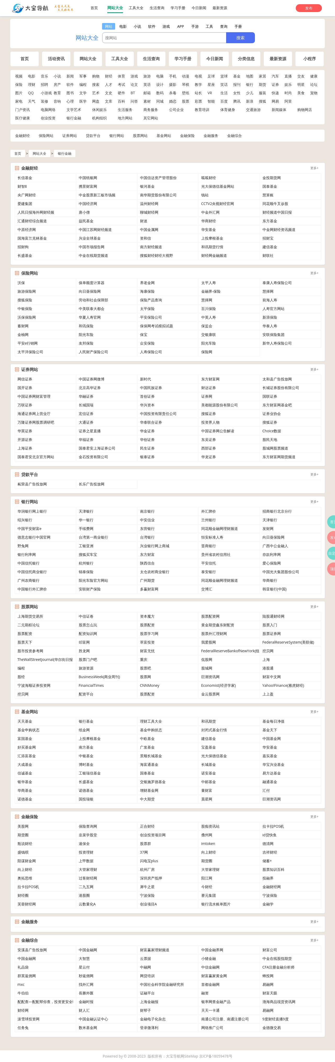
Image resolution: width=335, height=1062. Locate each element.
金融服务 (211, 135)
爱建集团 (25, 203)
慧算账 (268, 194)
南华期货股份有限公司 (158, 194)
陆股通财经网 (273, 616)
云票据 (145, 958)
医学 (83, 101)
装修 (44, 101)
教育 (57, 92)
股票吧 (145, 668)
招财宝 (268, 238)
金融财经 (22, 135)
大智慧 (84, 958)
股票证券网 (272, 633)
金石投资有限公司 (93, 456)
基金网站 (164, 135)
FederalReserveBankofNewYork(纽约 (230, 651)
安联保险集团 (273, 334)
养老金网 (147, 282)
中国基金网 (272, 738)
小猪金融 (208, 958)
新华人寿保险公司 (277, 343)
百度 (224, 101)
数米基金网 (88, 1027)
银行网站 (116, 135)
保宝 (143, 334)
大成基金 (25, 764)
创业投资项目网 (153, 834)
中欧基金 (147, 738)
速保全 (84, 843)
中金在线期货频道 (93, 255)
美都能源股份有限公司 (219, 404)
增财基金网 (149, 790)
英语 (147, 84)
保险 (19, 84)
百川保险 (208, 308)
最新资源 (220, 7)
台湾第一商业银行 (93, 537)
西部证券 (208, 448)
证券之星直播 (90, 430)
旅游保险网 (27, 291)
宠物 (313, 92)
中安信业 (147, 519)
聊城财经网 (149, 212)
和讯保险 (86, 325)
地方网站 (125, 117)
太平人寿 (208, 282)
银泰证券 (147, 456)
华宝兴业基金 (273, 764)
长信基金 (25, 177)
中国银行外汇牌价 (32, 589)
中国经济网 (88, 203)
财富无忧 (147, 650)
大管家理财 (88, 869)
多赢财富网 (149, 589)
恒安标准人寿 (212, 537)
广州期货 (147, 580)
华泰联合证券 (151, 422)
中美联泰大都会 (91, 308)
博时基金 (86, 764)
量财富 (206, 790)
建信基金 (270, 246)
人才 (108, 84)
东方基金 (270, 220)
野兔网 (23, 545)
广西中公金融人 (275, 545)
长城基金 (208, 764)
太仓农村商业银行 (154, 571)
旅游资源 (86, 668)
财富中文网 (272, 676)
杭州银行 (86, 563)
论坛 (313, 84)
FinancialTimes (91, 685)
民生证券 (147, 448)
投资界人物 (210, 422)
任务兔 (23, 1027)
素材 (147, 101)
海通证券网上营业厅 (34, 413)
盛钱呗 (23, 852)
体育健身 (227, 109)
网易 (275, 101)
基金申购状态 (29, 729)
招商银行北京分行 (277, 511)
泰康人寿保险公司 (277, 282)
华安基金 (208, 229)
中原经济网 (27, 229)
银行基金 (86, 721)
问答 (134, 101)
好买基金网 (27, 747)
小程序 (309, 59)
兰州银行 (208, 519)
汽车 (275, 76)
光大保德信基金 (214, 755)
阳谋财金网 (27, 860)
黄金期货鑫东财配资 (217, 624)
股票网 (145, 676)
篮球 (224, 76)
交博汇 (206, 589)
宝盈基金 (208, 747)
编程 (83, 84)
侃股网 (206, 659)
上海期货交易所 (30, 616)
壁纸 (185, 92)
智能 (211, 101)
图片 (19, 92)
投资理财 (86, 852)
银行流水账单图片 (216, 903)
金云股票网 (210, 694)
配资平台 (86, 694)
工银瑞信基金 (90, 773)
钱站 (205, 194)
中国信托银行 (29, 563)
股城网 (206, 668)
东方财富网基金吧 (277, 404)
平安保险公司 (151, 317)
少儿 (249, 92)
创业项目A (148, 903)
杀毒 (172, 92)
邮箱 (147, 92)
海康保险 (147, 291)
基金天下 (270, 729)
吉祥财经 (270, 852)
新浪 (249, 101)
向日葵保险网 (90, 291)
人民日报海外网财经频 (36, 212)
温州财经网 (149, 203)
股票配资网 (210, 616)
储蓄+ (267, 860)
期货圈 (23, 834)
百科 (121, 101)
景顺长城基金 (151, 755)
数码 (160, 92)
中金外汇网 (210, 212)
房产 (57, 84)
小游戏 (46, 92)
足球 (211, 76)
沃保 (21, 282)
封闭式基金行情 (214, 729)
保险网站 (46, 135)
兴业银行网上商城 (154, 545)
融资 (205, 993)
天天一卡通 (210, 1010)
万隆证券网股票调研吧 (36, 422)
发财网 (268, 528)
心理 (70, 101)
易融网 (268, 984)
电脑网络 (48, 109)
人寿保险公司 (151, 351)
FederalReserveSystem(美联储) (288, 642)
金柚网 (23, 334)
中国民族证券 (151, 387)
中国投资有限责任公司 (158, 413)
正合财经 (147, 826)
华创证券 (147, 439)
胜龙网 (84, 650)
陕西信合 (147, 563)
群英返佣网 (27, 975)
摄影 (172, 84)
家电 (19, 101)
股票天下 (25, 642)
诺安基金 (208, 773)
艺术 (95, 92)
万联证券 (25, 404)
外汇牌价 (208, 511)
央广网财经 (27, 194)
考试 (121, 84)
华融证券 (86, 396)
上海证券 (25, 448)
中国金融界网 (212, 949)
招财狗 (23, 246)
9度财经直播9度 (276, 1018)
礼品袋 (23, 967)
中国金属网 (149, 229)
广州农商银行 (29, 580)
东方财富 (147, 554)
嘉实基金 (270, 755)
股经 (21, 676)
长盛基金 (25, 255)
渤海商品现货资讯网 (279, 1001)
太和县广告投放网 (277, 379)
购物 (95, 76)
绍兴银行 (25, 519)
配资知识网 (88, 633)
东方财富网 (210, 379)
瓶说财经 (25, 843)
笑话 (224, 84)
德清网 (268, 843)
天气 (31, 101)
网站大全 (115, 7)
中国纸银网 (88, 177)
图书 (70, 92)
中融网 (145, 967)
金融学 (268, 903)
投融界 (268, 878)
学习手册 (178, 7)
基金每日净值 (273, 721)
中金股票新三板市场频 (97, 194)
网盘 (95, 101)
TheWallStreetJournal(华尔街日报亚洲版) (45, 660)
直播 (288, 76)
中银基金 (86, 755)
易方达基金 (272, 773)
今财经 (206, 886)
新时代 (145, 379)
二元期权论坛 (29, 624)
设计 (160, 84)
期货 (262, 84)
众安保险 (147, 343)
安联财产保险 (90, 589)
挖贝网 (268, 650)
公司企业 (176, 109)
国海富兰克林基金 (32, 238)
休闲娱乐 (99, 109)
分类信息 (246, 59)
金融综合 (234, 135)
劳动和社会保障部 (93, 299)
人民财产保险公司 (93, 351)
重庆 (143, 659)
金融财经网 (272, 886)
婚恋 (172, 101)
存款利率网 (272, 554)
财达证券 (208, 387)
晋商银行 (208, 545)
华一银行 (86, 519)
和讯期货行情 (212, 246)
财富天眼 (270, 993)
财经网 (23, 1010)
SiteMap (191, 1056)
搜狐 (262, 101)
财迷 (143, 220)
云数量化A (87, 903)
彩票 (198, 101)
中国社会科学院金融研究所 (162, 984)
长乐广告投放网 (91, 484)
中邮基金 (208, 781)
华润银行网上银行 (32, 511)
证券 (275, 84)
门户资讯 (22, 109)
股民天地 (270, 439)
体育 (121, 76)
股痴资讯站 (210, 826)
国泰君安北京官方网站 (36, 456)
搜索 (95, 84)
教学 (198, 84)
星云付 (84, 967)
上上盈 (268, 694)
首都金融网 (210, 984)
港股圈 (84, 895)
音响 (57, 101)
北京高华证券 (90, 387)
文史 (108, 92)
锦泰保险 (86, 571)
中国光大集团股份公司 (281, 571)
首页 (94, 7)
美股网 (23, 826)
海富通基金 (149, 764)
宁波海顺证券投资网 (34, 685)
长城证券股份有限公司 (281, 387)
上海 (266, 659)
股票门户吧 (88, 659)
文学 (83, 92)
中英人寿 (208, 317)
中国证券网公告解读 (217, 430)
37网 (144, 852)
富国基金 (25, 738)
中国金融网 (88, 949)
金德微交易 (272, 1027)
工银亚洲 (86, 545)
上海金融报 (149, 1001)
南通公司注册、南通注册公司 (225, 1018)
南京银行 (147, 511)
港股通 (268, 668)
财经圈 (23, 895)
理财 (31, 84)
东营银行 (147, 528)
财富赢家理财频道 (154, 949)
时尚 (288, 92)
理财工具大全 (151, 721)
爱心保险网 (272, 563)
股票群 (145, 843)
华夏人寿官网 (90, 317)
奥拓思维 (25, 878)
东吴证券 (208, 439)
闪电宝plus (149, 860)
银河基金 (147, 186)
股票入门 (270, 624)
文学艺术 (73, 109)
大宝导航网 (175, 1056)
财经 (108, 76)
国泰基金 (270, 186)
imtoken (208, 843)
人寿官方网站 (273, 308)
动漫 (185, 76)
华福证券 (86, 439)
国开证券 (25, 387)
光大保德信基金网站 (217, 186)
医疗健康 (22, 117)
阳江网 (206, 878)
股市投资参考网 (30, 650)
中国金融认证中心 (93, 1018)
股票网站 (140, 135)
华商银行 (270, 580)
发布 (308, 7)
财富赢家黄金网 (214, 975)
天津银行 (86, 511)
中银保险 (25, 308)
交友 (301, 76)
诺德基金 (86, 790)
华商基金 (25, 790)
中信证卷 (86, 616)
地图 (249, 76)
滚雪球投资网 (29, 1018)
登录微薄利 (149, 1027)
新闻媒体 (279, 109)
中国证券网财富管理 (34, 396)
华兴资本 (147, 404)
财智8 (22, 186)
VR (210, 92)
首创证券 (147, 396)
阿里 (288, 101)
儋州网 (206, 834)
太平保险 (147, 308)
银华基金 (25, 781)
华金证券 (147, 430)
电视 (198, 76)
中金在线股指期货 (277, 958)
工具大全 (136, 7)
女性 (237, 92)
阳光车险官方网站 (93, 580)
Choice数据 (272, 430)
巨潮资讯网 (210, 676)
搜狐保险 (25, 299)
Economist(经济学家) (218, 685)
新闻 (70, 76)
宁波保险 (147, 895)
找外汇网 (86, 984)
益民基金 (86, 220)
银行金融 (73, 117)
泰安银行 (208, 571)
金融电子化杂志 (153, 1018)
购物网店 (304, 109)
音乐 (44, 76)
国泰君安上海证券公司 (97, 448)
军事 (83, 76)
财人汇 (84, 1010)
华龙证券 (208, 456)
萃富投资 (147, 642)
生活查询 (157, 7)
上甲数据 (86, 860)
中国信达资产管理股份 (158, 177)
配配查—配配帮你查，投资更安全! (46, 1001)
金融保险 (187, 135)
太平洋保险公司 (30, 351)
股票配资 (147, 624)
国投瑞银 (86, 798)
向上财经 (208, 852)
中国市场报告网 (91, 246)
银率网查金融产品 (216, 1001)
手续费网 (86, 528)
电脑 (160, 76)
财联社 (268, 255)
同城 (160, 101)
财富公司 (270, 949)
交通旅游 (253, 109)
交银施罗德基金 (153, 781)
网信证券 (25, 379)
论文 (134, 84)
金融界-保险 (211, 291)
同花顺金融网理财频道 (219, 528)
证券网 (206, 396)
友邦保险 (86, 343)
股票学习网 (149, 633)
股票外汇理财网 (214, 633)
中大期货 (147, 798)
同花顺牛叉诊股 (275, 203)
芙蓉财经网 (27, 903)
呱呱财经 (208, 177)
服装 (262, 92)
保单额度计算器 (91, 282)
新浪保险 (270, 317)
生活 (224, 92)
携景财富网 (88, 186)
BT (133, 92)
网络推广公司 (212, 1027)
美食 (301, 92)
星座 (211, 84)
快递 (275, 92)
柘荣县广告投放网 (32, 484)
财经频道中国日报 (277, 212)
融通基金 (270, 781)
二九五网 (86, 886)
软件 (70, 84)
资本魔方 (147, 616)
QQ (31, 92)
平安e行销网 (28, 343)
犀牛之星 (147, 886)
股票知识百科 (273, 869)
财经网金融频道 (214, 255)
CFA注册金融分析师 (279, 967)
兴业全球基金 (90, 238)
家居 (262, 76)
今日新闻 (199, 7)
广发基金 (147, 747)
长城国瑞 (86, 404)
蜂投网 (268, 975)
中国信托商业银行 (32, 571)
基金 (237, 76)
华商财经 (208, 220)
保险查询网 (88, 826)
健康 (313, 76)
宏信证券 (86, 413)
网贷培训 (147, 975)
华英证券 (25, 430)
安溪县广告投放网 (32, 949)
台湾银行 (147, 537)
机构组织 (99, 117)
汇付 (266, 790)
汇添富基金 (27, 755)
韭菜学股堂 (88, 834)
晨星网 (206, 798)
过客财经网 (88, 878)
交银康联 (208, 334)
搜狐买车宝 (88, 554)
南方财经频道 (151, 246)
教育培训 (202, 109)
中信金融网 (210, 967)
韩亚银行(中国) (275, 589)
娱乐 (288, 84)
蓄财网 (23, 325)
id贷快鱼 (270, 834)
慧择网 (268, 291)
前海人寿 (270, 299)
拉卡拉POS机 (273, 826)
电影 (31, 76)
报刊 (237, 84)
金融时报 (86, 1001)
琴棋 (185, 84)
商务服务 (150, 109)
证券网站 (69, 135)
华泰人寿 (270, 325)
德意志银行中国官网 (34, 537)
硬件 (121, 92)
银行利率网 (27, 554)
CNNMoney (149, 685)
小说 (57, 76)
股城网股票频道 (275, 448)
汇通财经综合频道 (32, 220)
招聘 (44, 84)
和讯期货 (208, 721)
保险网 (206, 351)
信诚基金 (25, 773)
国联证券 (270, 396)
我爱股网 (208, 642)
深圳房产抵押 (151, 878)
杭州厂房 (147, 869)
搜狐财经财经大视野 (156, 255)
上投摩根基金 (212, 238)
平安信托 (208, 563)
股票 (185, 101)
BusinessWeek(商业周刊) (99, 676)
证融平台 (147, 993)
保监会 (206, 325)
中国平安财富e (30, 528)
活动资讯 (56, 59)
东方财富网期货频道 (279, 456)
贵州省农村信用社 (216, 554)
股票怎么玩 (88, 624)
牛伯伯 (23, 993)
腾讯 (237, 101)
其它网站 (150, 117)
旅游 (147, 76)
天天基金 (25, 721)
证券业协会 (272, 413)
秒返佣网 (86, 975)
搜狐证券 (208, 413)
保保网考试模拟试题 (156, 325)
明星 (301, 84)
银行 (249, 84)
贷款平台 (93, 135)
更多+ (314, 168)
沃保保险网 (27, 317)
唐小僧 (84, 212)
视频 (19, 76)
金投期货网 (272, 177)
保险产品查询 (151, 299)
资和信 (145, 238)
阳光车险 (86, 334)
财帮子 (145, 1010)
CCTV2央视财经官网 (217, 203)
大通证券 (86, 422)
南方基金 (86, 747)
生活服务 (125, 109)
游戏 (134, 76)
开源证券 (25, 439)
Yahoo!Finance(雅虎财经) (283, 685)
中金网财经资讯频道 (279, 229)
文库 (108, 101)
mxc (21, 984)
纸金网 (84, 729)
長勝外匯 (86, 993)
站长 (198, 92)
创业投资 (48, 117)
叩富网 (84, 642)
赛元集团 (208, 895)
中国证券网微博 (91, 379)
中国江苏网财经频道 (95, 229)
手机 (172, 76)
